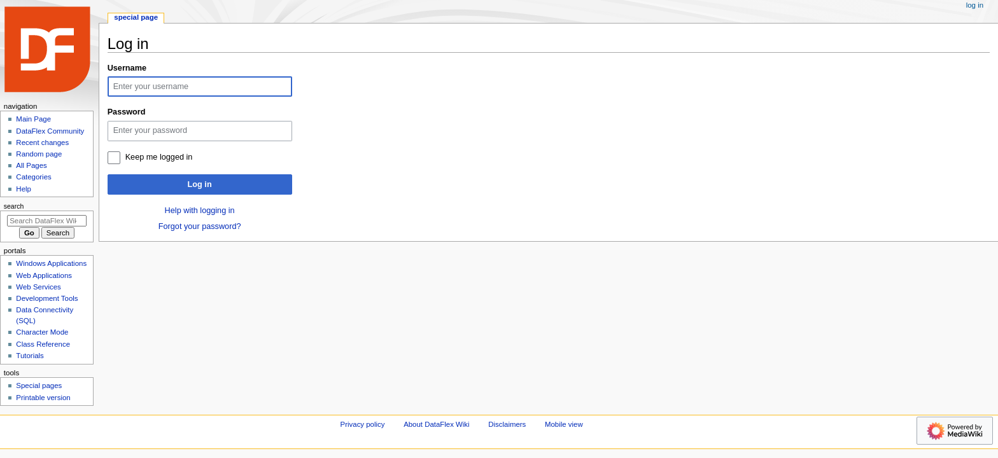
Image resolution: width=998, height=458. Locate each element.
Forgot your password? (199, 226)
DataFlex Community (50, 131)
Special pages (39, 385)
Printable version (43, 397)
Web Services (38, 287)
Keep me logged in (159, 157)
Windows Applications (51, 263)
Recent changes (42, 142)
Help (23, 189)
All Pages (31, 165)
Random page (39, 154)
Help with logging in (200, 210)
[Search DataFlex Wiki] (47, 220)
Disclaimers (507, 424)
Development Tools (47, 298)
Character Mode (42, 332)
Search (14, 206)
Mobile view (564, 424)
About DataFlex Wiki (436, 424)
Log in (200, 184)
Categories (33, 177)
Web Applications (44, 275)
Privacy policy (363, 424)
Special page (136, 17)
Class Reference (43, 344)
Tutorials (30, 355)
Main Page (33, 119)
